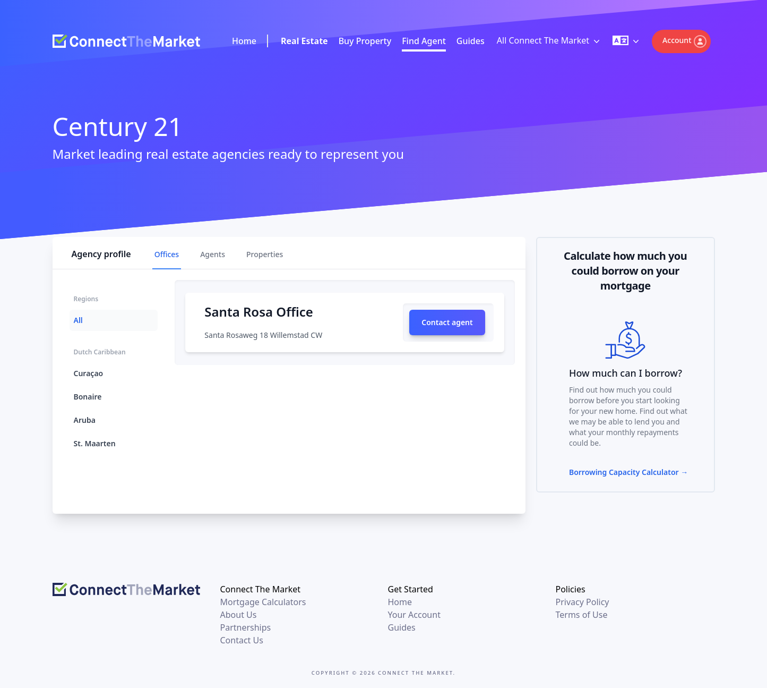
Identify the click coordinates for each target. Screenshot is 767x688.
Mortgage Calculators (263, 602)
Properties (264, 254)
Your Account (414, 615)
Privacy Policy (582, 602)
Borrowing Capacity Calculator (628, 472)
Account (684, 41)
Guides (470, 41)
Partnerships (245, 627)
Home (244, 41)
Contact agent (447, 322)
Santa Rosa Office (258, 311)
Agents (212, 254)
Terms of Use (582, 615)
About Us (238, 615)
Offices (166, 254)
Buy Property (365, 41)
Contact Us (241, 640)
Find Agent (424, 41)
